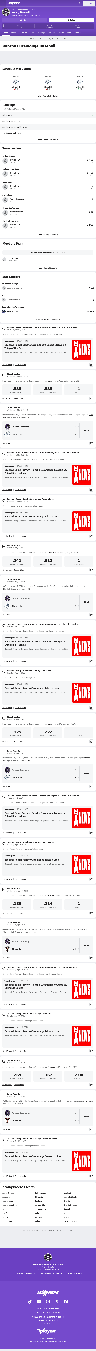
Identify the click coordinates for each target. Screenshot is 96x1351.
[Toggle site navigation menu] (3, 3)
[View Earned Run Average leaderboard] (71, 288)
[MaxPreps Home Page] (31, 39)
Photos (61, 32)
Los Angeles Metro (10, 133)
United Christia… (70, 1213)
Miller (37, 1221)
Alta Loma (6, 1197)
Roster (24, 32)
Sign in (89, 3)
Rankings (52, 32)
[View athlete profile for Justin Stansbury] (48, 208)
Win (3, 295)
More (77, 32)
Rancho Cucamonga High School (48, 1259)
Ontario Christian (70, 1205)
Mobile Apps (53, 1308)
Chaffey (5, 1213)
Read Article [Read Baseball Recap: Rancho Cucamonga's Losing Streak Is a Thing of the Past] (7, 364)
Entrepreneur (40, 1193)
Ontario (67, 1201)
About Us (41, 1308)
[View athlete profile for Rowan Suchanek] (48, 195)
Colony (5, 1217)
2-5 (29, 589)
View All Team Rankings (48, 139)
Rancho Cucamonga (17, 427)
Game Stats (7, 398)
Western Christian (71, 1221)
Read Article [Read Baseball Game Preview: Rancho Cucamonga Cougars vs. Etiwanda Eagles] (7, 1004)
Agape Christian (8, 1193)
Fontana (38, 1201)
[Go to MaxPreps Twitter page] (57, 1302)
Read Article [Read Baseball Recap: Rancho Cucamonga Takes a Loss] (7, 536)
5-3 (29, 417)
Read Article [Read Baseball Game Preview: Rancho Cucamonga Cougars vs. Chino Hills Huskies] (7, 489)
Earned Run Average (10, 283)
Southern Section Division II (13, 127)
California (6, 115)
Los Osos (38, 1217)
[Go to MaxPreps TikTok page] (30, 1302)
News (69, 32)
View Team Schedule (48, 95)
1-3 (25, 1104)
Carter (4, 1209)
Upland (67, 1217)
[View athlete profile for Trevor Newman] (48, 156)
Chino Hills (52, 381)
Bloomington (7, 1201)
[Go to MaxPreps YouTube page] (39, 1302)
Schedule (15, 32)
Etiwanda (51, 895)
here (63, 252)
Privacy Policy (53, 1312)
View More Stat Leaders (48, 319)
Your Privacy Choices (48, 1320)
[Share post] (92, 365)
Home (6, 32)
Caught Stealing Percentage (13, 307)
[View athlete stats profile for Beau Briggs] (25, 311)
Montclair (68, 1193)
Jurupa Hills (40, 1205)
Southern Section (9, 121)
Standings (41, 32)
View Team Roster (48, 267)
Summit (67, 1209)
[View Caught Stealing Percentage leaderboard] (71, 311)
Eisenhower (7, 1221)
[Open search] (79, 3)
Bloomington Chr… (9, 1205)
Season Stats (19, 398)
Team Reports (10, 341)
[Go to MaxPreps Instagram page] (48, 1302)
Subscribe (40, 1312)
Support (48, 1323)
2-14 (34, 932)
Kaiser (37, 1213)
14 (74, 949)
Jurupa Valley (40, 1209)
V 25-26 (24, 20)
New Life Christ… (71, 1197)
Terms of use (38, 1317)
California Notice (55, 1317)
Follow (72, 20)
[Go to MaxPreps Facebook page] (66, 1302)
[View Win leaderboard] (71, 299)
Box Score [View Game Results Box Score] (6, 443)
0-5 (29, 760)
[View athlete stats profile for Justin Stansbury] (25, 288)
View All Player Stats (48, 234)
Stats (32, 32)
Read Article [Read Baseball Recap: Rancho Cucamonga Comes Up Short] (7, 1176)
